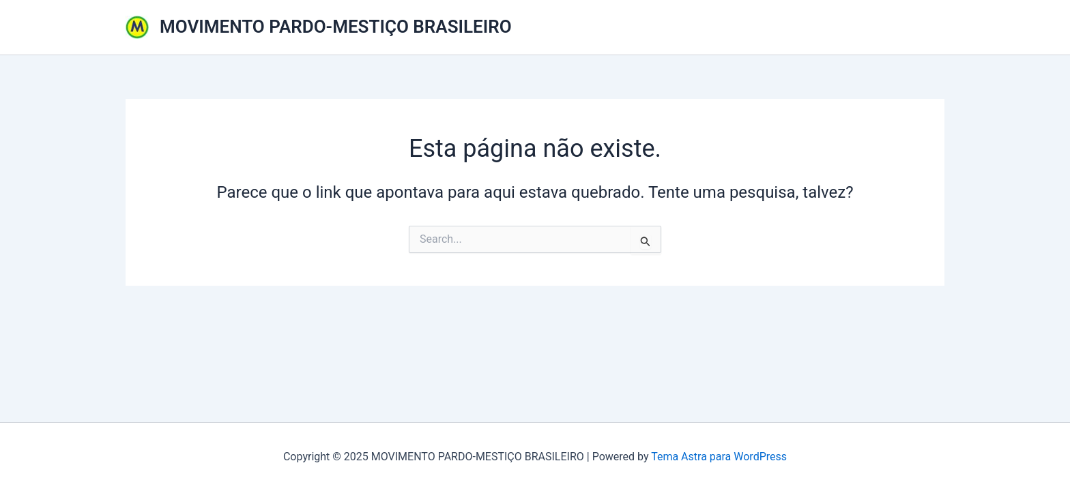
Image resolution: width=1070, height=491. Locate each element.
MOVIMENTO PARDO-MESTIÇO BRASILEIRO (336, 26)
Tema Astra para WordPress (719, 456)
